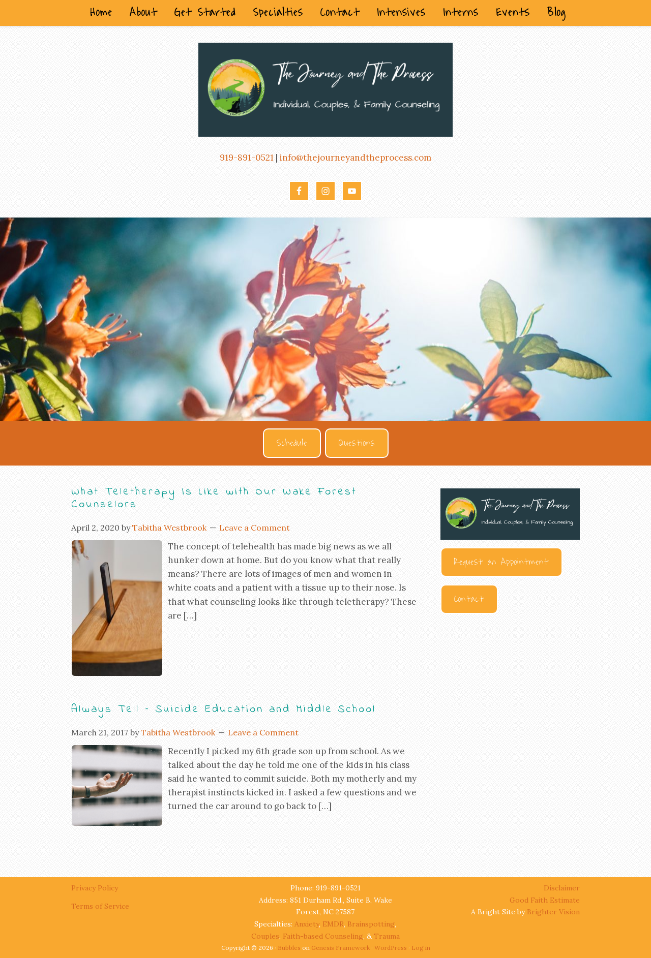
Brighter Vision (553, 911)
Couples (265, 936)
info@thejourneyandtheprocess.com (355, 157)
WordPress (390, 947)
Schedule (292, 443)
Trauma (387, 936)
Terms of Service (100, 906)
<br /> (510, 736)
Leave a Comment (254, 527)
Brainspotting (371, 924)
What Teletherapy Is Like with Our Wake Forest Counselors (214, 498)
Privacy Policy (95, 887)
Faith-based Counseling (323, 936)
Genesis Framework (340, 947)
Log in (420, 947)
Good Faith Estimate (545, 900)
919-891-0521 (247, 157)
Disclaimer (562, 887)
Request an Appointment (501, 562)
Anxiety (306, 924)
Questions (357, 443)
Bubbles (289, 947)
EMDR (333, 924)
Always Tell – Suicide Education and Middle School (223, 709)
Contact (469, 599)
